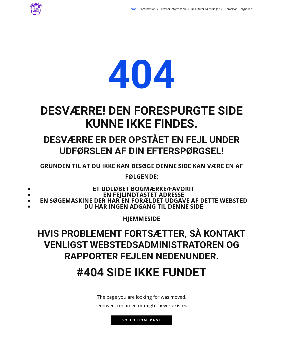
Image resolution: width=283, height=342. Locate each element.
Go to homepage (141, 320)
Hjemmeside (141, 219)
